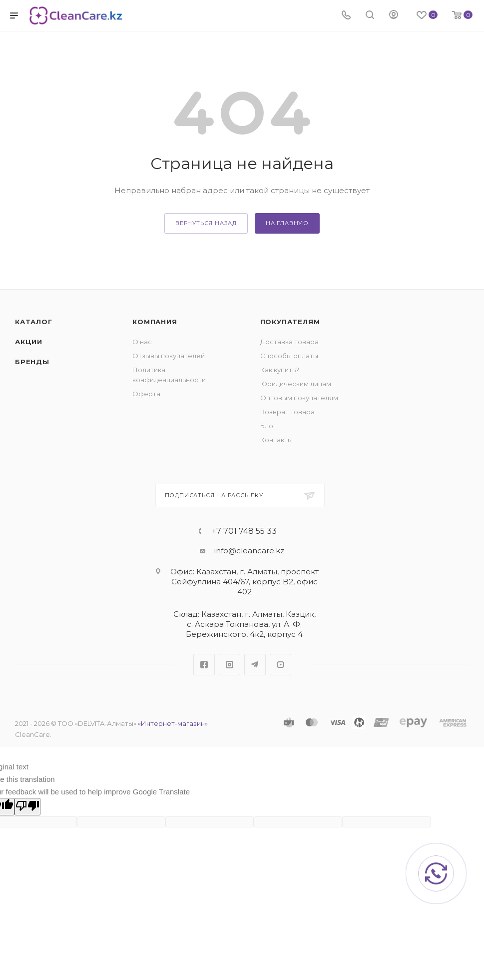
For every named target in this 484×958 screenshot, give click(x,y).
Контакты (276, 440)
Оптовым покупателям (299, 398)
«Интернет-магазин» (173, 723)
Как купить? (279, 370)
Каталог (33, 322)
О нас (142, 342)
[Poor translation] (27, 806)
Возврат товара (287, 412)
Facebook (204, 664)
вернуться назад (206, 223)
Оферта (146, 394)
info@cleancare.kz (249, 550)
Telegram (255, 664)
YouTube (280, 664)
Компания (154, 322)
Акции (28, 342)
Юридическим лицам (295, 384)
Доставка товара (289, 342)
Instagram (229, 664)
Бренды (32, 362)
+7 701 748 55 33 (244, 531)
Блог (268, 426)
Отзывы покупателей (168, 356)
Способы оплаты (289, 356)
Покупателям (290, 322)
